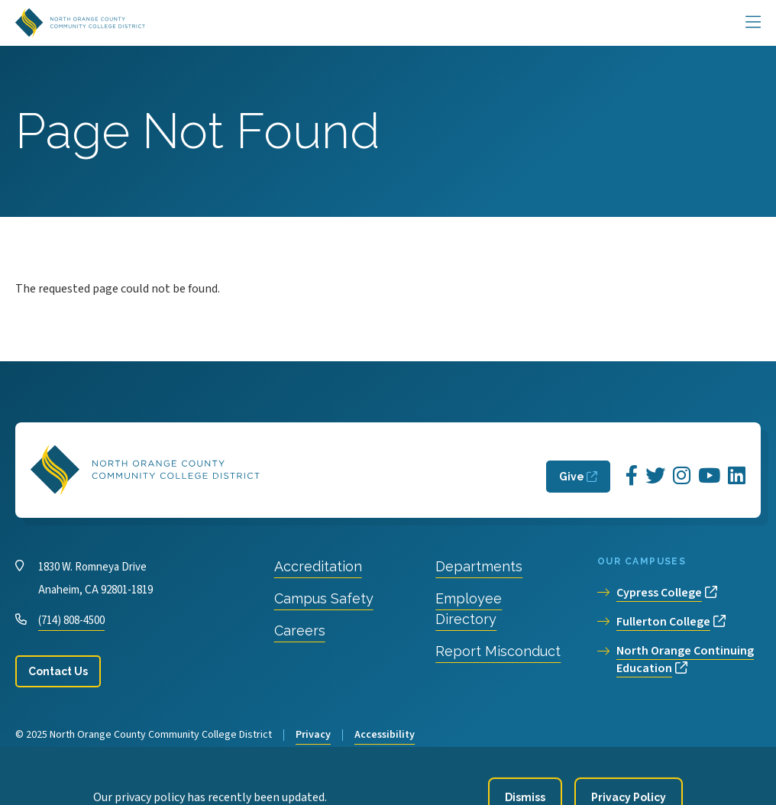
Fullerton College (663, 621)
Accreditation (318, 566)
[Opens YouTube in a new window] (709, 476)
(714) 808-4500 (71, 621)
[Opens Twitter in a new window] (655, 476)
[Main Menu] (753, 23)
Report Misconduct (498, 651)
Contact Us (58, 671)
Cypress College (659, 592)
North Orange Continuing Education (685, 659)
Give (571, 476)
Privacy (313, 734)
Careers (299, 630)
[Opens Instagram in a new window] (681, 476)
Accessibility (384, 734)
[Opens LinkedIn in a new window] (736, 476)
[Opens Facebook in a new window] (632, 476)
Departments (478, 566)
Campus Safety (323, 598)
